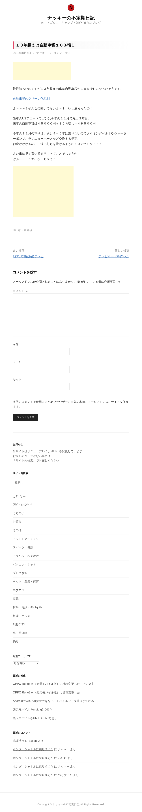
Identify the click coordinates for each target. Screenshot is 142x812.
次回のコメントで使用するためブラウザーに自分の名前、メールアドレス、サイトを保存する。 (70, 404)
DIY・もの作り (22, 504)
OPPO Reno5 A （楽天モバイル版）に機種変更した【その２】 (53, 684)
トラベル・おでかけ (26, 555)
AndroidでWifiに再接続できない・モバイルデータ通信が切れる (53, 701)
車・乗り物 (25, 230)
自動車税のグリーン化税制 (31, 98)
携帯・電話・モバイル (27, 607)
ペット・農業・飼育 (26, 581)
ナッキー (42, 52)
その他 (17, 530)
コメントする (62, 52)
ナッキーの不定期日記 (70, 18)
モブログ (18, 590)
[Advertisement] (42, 71)
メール (17, 362)
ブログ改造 (20, 573)
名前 (16, 344)
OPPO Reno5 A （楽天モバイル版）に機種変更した (46, 692)
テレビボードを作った (113, 256)
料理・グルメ (21, 615)
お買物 (17, 521)
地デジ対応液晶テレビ (28, 256)
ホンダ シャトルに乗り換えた (33, 749)
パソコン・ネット (24, 564)
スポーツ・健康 (23, 547)
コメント (20, 290)
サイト (17, 379)
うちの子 (18, 513)
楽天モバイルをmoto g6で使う (32, 709)
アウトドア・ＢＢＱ (26, 538)
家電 (16, 598)
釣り (16, 641)
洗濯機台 (18, 740)
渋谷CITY (19, 624)
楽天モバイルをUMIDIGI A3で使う (35, 718)
